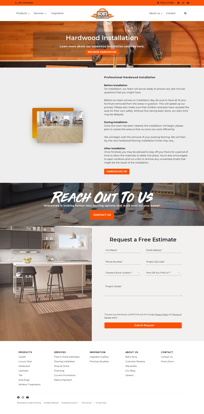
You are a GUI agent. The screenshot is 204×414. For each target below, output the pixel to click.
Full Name (111, 250)
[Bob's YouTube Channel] (188, 3)
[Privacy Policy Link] (100, 403)
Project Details (113, 286)
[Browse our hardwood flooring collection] (102, 52)
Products (21, 13)
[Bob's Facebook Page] (176, 3)
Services (39, 13)
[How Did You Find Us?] (163, 272)
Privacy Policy (161, 314)
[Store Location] (122, 272)
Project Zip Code (155, 262)
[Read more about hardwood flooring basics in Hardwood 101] (116, 171)
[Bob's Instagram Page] (183, 3)
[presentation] (124, 304)
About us (154, 13)
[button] (185, 13)
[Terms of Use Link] (86, 403)
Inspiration (57, 13)
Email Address (154, 250)
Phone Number (114, 262)
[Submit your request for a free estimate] (143, 325)
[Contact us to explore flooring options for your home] (102, 214)
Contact (170, 13)
